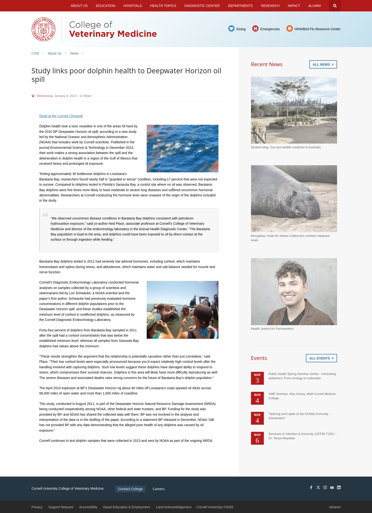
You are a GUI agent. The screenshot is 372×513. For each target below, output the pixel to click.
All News (323, 64)
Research (270, 6)
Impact (294, 6)
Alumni (314, 6)
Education (105, 6)
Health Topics (163, 6)
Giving (241, 29)
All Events (321, 358)
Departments (240, 6)
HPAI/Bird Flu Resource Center (317, 29)
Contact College (130, 489)
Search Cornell (335, 5)
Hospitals (132, 6)
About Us (79, 6)
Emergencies (270, 29)
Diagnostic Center (202, 6)
